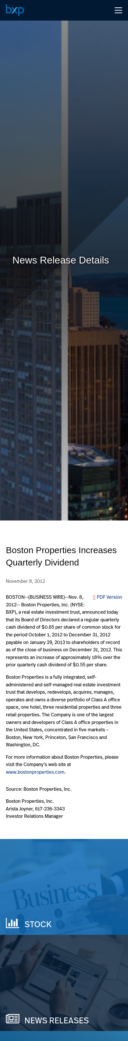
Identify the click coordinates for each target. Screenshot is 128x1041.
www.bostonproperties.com (35, 772)
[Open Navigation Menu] (118, 10)
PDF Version (109, 597)
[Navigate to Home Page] (15, 10)
